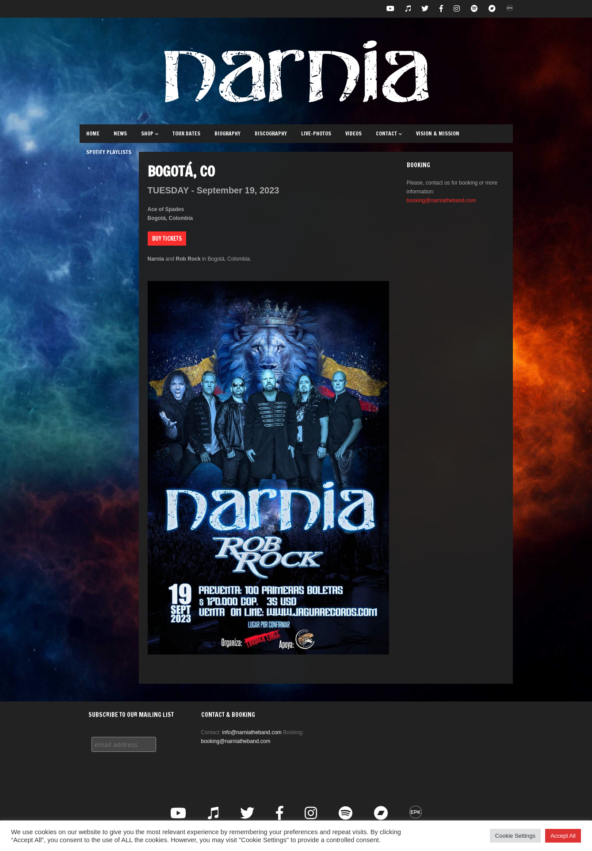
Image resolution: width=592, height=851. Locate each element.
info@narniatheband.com (252, 732)
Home (92, 133)
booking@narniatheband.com (441, 200)
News (120, 133)
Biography (227, 133)
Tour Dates (186, 133)
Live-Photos (316, 133)
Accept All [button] (563, 835)
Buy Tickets (167, 239)
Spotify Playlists (108, 152)
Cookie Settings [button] (515, 835)
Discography (271, 133)
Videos (353, 133)
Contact (389, 133)
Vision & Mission (437, 133)
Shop (149, 133)
